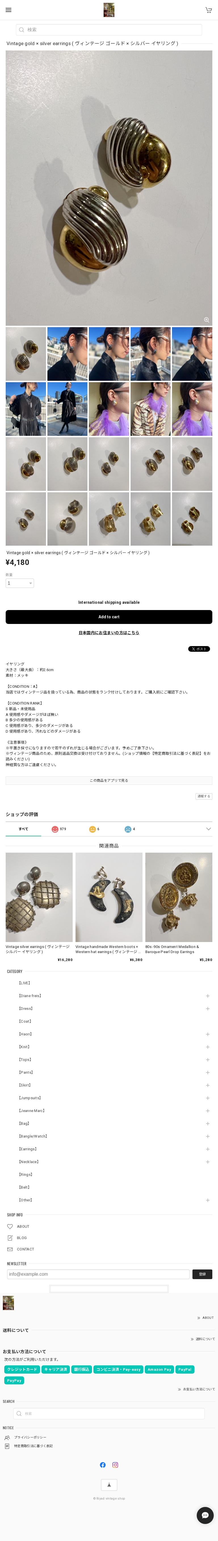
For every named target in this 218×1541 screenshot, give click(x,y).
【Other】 (25, 1200)
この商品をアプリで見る (109, 781)
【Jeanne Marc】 (32, 1111)
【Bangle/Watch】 (33, 1136)
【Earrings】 (28, 1149)
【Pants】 (26, 1072)
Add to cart (109, 617)
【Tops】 (25, 1060)
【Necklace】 (29, 1162)
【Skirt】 (25, 1085)
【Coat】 (25, 1021)
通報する (204, 796)
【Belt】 (24, 1187)
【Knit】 (24, 1047)
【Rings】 (25, 1174)
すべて (23, 829)
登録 (202, 1274)
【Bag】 (24, 1123)
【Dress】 (26, 1008)
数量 (9, 575)
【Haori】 (25, 1034)
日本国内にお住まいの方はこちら (109, 632)
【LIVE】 (24, 983)
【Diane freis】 (30, 996)
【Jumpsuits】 (30, 1098)
